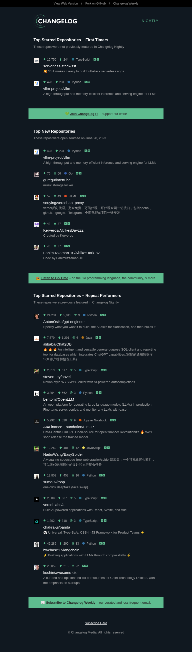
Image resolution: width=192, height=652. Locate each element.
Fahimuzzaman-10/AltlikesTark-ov (71, 253)
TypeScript (81, 59)
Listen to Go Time (54, 278)
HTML (70, 196)
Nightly (150, 21)
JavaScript (91, 448)
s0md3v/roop (54, 482)
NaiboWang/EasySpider (63, 454)
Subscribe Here (96, 623)
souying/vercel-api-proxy (63, 203)
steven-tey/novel (56, 377)
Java (87, 338)
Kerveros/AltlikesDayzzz (63, 230)
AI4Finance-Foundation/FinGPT (69, 427)
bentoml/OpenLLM (58, 399)
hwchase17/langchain (61, 550)
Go (68, 173)
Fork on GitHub (96, 3)
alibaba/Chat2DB (57, 344)
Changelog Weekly (125, 3)
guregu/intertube (56, 180)
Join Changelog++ (84, 114)
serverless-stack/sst (59, 66)
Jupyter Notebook (93, 420)
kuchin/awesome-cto (60, 572)
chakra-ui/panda (56, 527)
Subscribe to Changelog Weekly (71, 602)
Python (74, 82)
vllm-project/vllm (56, 88)
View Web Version (66, 3)
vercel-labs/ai (54, 505)
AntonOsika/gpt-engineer (64, 321)
